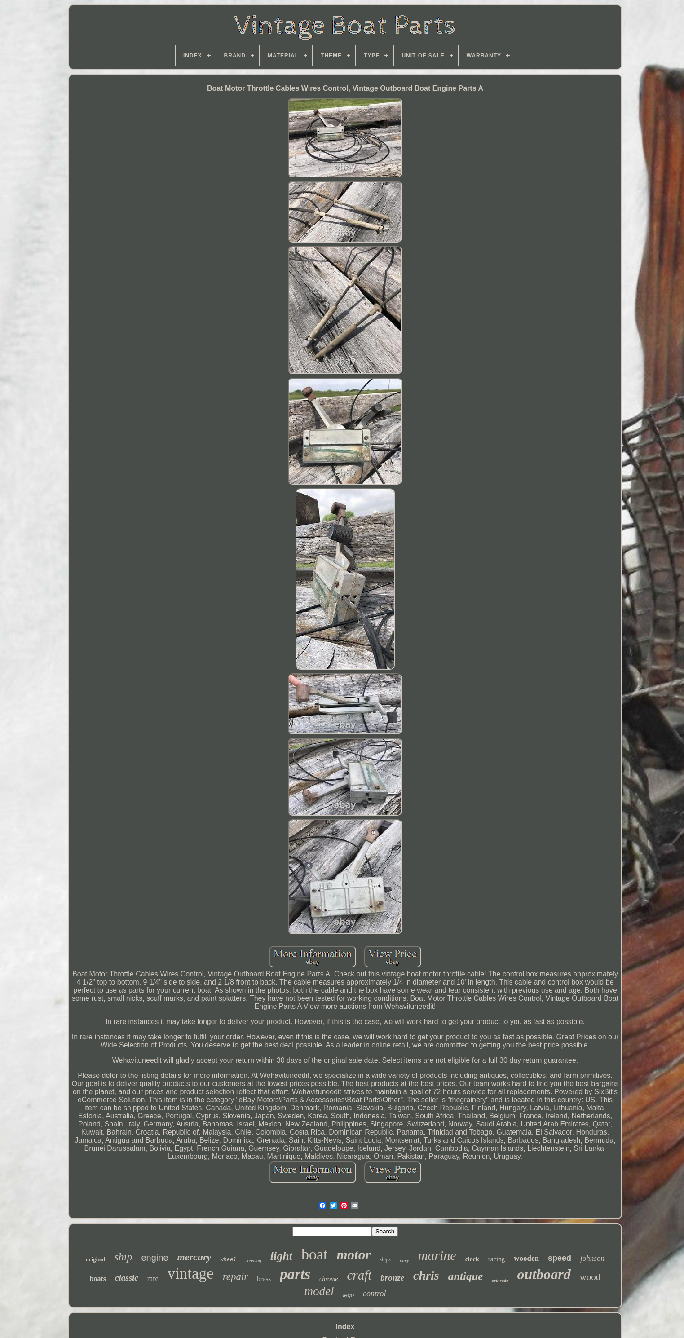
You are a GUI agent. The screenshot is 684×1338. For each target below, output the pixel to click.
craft (359, 1275)
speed (559, 1258)
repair (235, 1276)
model (319, 1291)
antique (465, 1276)
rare (153, 1278)
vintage (191, 1273)
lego (348, 1295)
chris (426, 1275)
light (281, 1256)
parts (295, 1274)
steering (253, 1260)
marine (437, 1255)
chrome (328, 1279)
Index (345, 1326)
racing (496, 1259)
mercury (194, 1257)
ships (385, 1259)
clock (472, 1259)
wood (590, 1277)
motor (353, 1255)
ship (123, 1257)
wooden (526, 1258)
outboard (544, 1274)
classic (126, 1277)
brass (264, 1278)
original (95, 1259)
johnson (592, 1258)
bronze (392, 1277)
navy (404, 1260)
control (374, 1293)
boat (314, 1254)
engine (154, 1258)
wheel (228, 1260)
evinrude (500, 1280)
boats (98, 1278)
